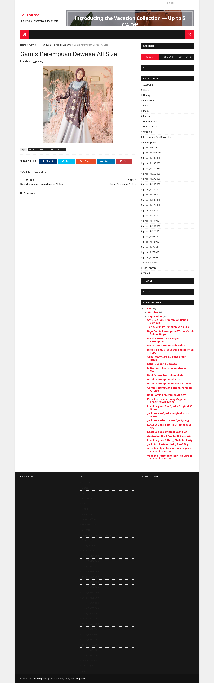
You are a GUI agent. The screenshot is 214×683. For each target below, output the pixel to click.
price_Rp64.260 (151, 236)
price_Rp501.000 (151, 226)
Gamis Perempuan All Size (163, 379)
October (153, 312)
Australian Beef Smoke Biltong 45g (169, 436)
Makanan (148, 116)
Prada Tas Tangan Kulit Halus (166, 345)
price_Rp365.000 (62, 44)
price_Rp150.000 (151, 163)
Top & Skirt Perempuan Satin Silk (168, 327)
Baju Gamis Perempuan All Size (166, 395)
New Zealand (150, 126)
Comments (185, 57)
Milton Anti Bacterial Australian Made (167, 369)
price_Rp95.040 (151, 257)
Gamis (32, 44)
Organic (147, 131)
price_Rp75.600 (151, 247)
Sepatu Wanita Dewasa (162, 363)
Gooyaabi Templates (74, 678)
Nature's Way (150, 121)
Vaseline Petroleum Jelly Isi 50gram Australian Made (169, 457)
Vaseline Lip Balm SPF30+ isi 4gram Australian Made (169, 450)
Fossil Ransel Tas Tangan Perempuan (163, 340)
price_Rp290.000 (151, 184)
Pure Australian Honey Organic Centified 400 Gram (166, 400)
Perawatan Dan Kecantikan (157, 137)
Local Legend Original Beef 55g (167, 431)
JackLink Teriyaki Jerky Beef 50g (167, 444)
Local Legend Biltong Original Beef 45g (169, 426)
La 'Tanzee (29, 14)
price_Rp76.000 (151, 252)
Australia (148, 84)
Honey (146, 95)
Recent (150, 57)
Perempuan (45, 44)
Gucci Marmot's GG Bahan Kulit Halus (166, 358)
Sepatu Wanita (151, 262)
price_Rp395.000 (151, 199)
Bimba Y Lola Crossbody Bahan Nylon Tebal (170, 351)
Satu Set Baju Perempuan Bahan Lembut (167, 321)
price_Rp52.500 (151, 231)
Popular (167, 57)
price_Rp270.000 (151, 178)
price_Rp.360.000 (152, 152)
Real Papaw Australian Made (165, 375)
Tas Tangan (149, 267)
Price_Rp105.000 (151, 157)
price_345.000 (150, 147)
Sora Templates (39, 678)
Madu (146, 110)
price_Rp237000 (151, 168)
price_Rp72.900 (151, 241)
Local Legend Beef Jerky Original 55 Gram (169, 407)
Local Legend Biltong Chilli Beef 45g (170, 440)
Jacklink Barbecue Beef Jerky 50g (168, 420)
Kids (145, 105)
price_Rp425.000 (151, 205)
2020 (148, 308)
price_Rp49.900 (151, 220)
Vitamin (147, 273)
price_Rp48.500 (151, 215)
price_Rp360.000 (151, 189)
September (155, 316)
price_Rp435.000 (151, 210)
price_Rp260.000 (151, 173)
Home (23, 44)
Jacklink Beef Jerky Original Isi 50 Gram (168, 415)
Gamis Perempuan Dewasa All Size (169, 383)
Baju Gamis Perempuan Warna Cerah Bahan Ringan (170, 332)
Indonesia (148, 100)
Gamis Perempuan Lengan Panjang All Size (169, 389)
